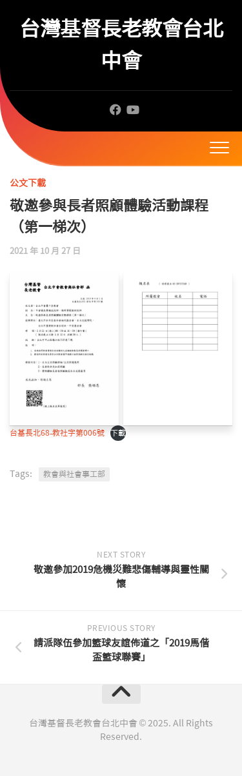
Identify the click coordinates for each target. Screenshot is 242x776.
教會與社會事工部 (74, 474)
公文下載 (28, 183)
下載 (118, 433)
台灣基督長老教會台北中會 (121, 44)
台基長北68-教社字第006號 (57, 433)
